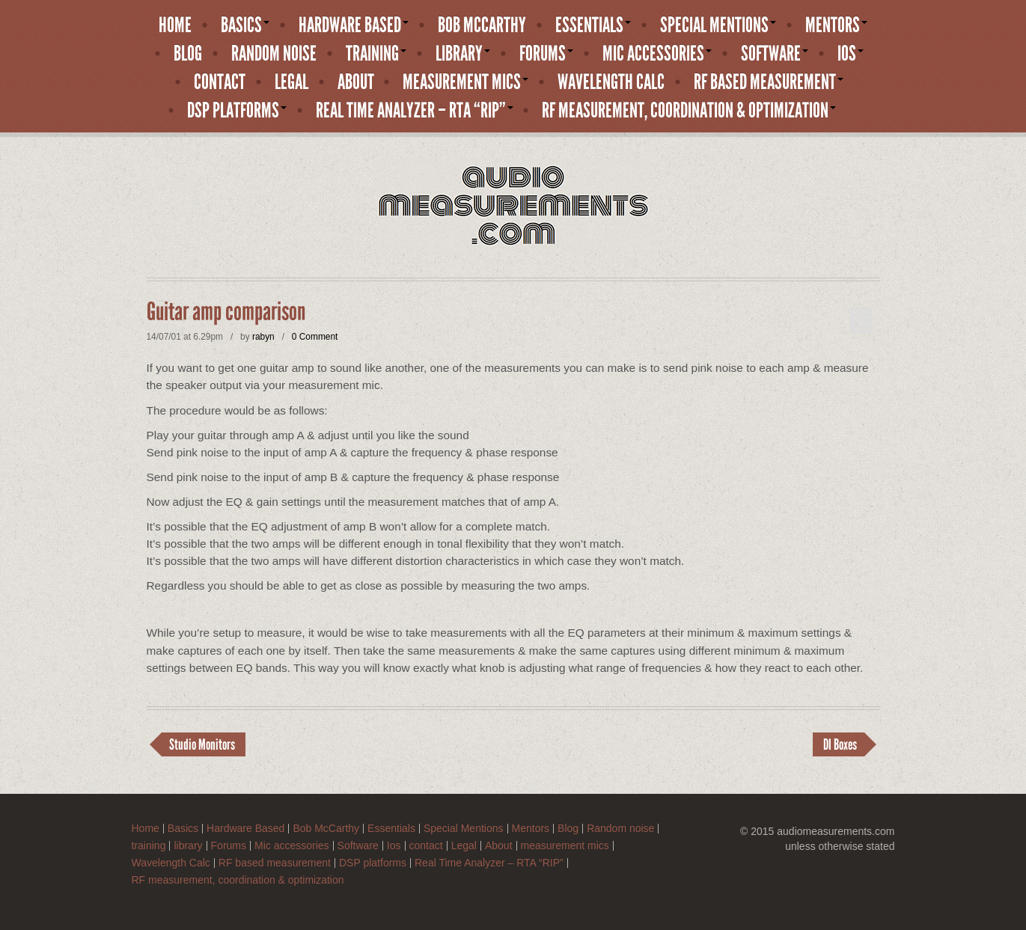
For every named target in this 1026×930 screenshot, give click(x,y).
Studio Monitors (202, 744)
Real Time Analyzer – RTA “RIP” (414, 110)
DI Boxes (840, 744)
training (376, 53)
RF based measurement (768, 82)
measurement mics (465, 82)
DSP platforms (237, 110)
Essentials (593, 25)
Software (774, 53)
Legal (291, 82)
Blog (188, 53)
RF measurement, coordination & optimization (689, 110)
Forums (546, 53)
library (463, 53)
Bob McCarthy (482, 25)
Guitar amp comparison (226, 312)
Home (175, 25)
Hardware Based (354, 25)
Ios (850, 53)
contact (219, 82)
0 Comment (315, 336)
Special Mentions (718, 25)
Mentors (836, 25)
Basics (245, 25)
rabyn (263, 336)
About (356, 82)
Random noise (274, 53)
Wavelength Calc (611, 82)
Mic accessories (657, 53)
